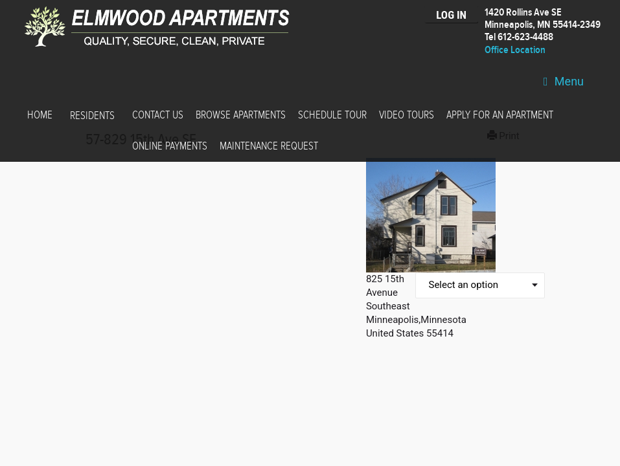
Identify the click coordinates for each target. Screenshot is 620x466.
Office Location (515, 50)
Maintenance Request (269, 146)
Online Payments (169, 146)
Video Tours (406, 115)
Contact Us (157, 115)
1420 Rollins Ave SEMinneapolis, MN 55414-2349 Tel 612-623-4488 (543, 24)
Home (39, 115)
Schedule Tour (332, 115)
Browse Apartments (241, 115)
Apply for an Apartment (499, 115)
